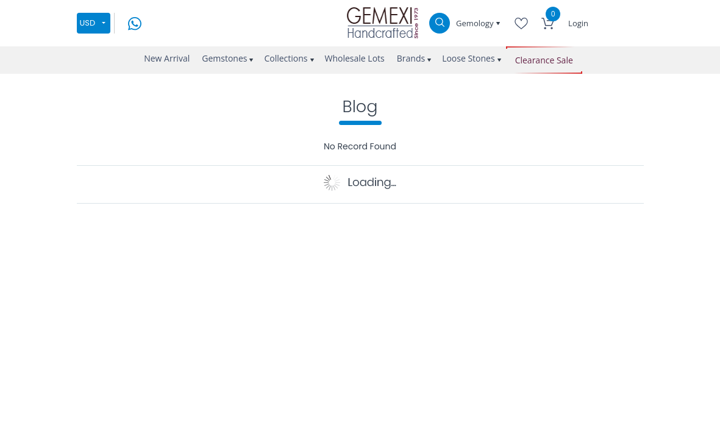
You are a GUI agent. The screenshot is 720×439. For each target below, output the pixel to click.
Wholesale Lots (355, 58)
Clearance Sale (544, 60)
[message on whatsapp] (134, 22)
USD (88, 23)
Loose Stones (468, 58)
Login (578, 23)
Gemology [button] (476, 23)
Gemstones (224, 58)
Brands (411, 58)
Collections (285, 58)
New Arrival (167, 58)
